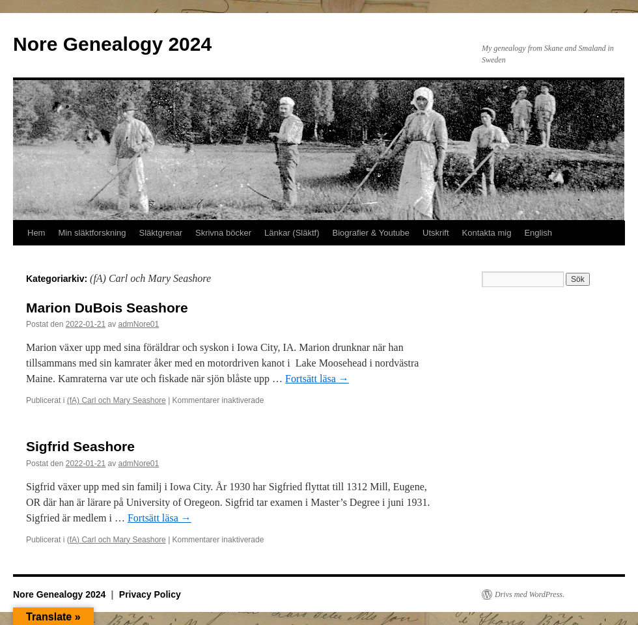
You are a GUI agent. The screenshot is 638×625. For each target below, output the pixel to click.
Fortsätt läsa (317, 378)
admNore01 (138, 324)
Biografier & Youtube (371, 233)
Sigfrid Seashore (80, 446)
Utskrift (436, 233)
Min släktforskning (92, 233)
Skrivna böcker (223, 233)
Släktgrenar (160, 233)
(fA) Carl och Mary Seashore (116, 400)
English (538, 233)
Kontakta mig (487, 233)
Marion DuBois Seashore (107, 307)
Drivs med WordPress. (529, 594)
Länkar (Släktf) (292, 233)
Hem (36, 233)
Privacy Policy (150, 594)
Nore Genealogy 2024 (112, 44)
